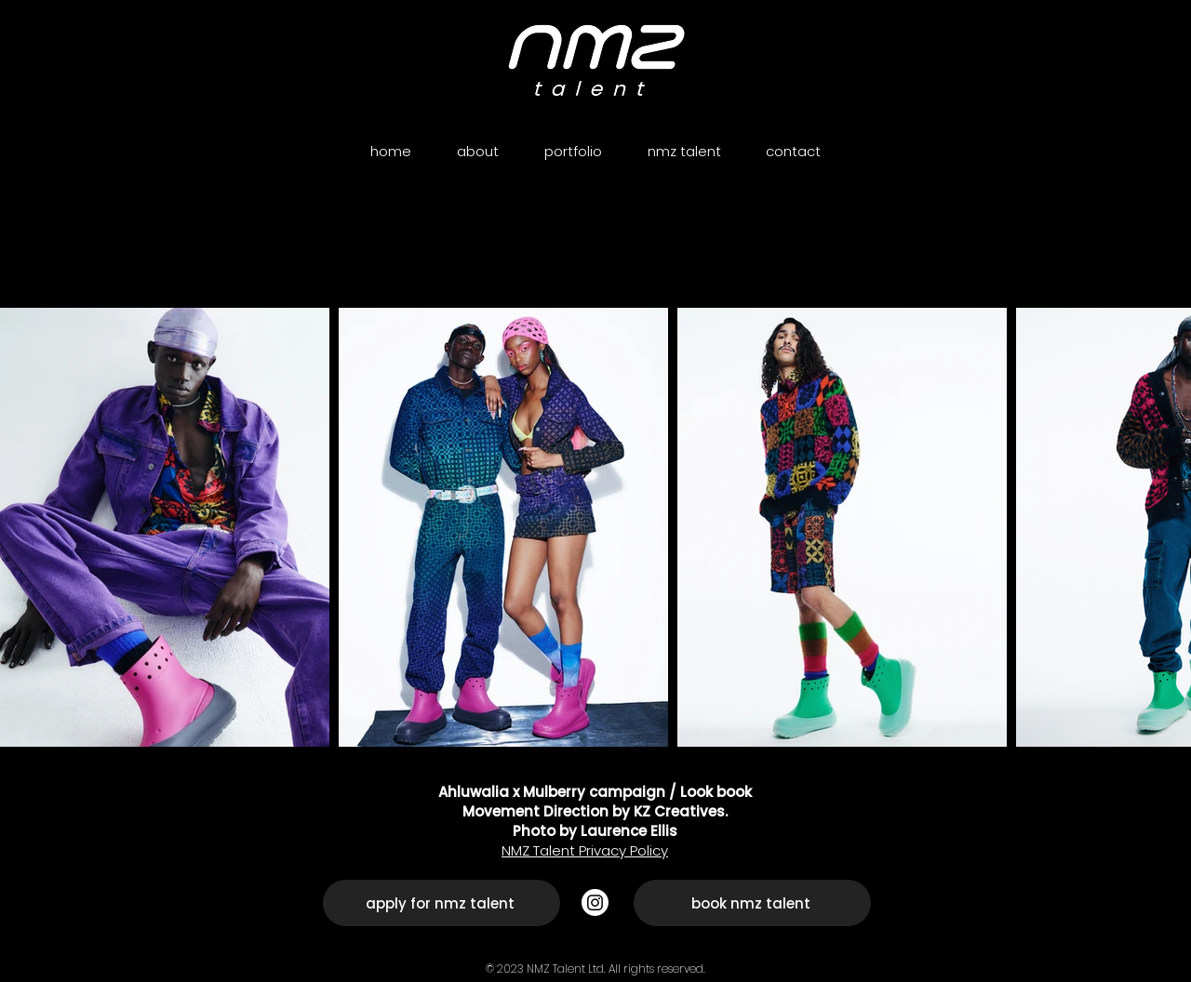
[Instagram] (595, 902)
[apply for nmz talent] (441, 903)
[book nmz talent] (752, 903)
